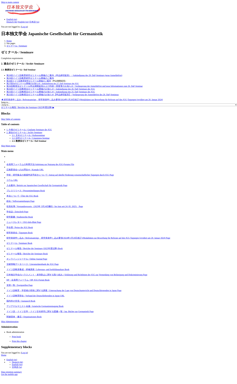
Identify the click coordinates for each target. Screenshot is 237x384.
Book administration (15, 332)
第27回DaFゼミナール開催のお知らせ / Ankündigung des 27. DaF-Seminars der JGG (42, 83)
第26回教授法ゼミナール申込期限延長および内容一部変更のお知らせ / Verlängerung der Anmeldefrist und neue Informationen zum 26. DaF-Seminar (74, 86)
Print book (16, 337)
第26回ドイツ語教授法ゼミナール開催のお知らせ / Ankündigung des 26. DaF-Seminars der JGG (50, 89)
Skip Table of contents (10, 119)
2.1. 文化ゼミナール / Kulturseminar (28, 135)
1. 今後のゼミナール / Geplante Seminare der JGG (29, 129)
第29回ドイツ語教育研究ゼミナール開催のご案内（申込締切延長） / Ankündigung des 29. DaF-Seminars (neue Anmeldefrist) (64, 75)
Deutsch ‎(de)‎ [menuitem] (12, 22)
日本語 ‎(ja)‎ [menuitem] (34, 22)
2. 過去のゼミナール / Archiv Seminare (24, 132)
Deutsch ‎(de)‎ (17, 362)
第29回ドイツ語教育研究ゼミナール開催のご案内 (30, 78)
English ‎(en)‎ (11, 19)
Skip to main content (10, 2)
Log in (24, 27)
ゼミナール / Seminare (16, 46)
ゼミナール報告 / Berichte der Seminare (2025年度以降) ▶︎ (27, 107)
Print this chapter (19, 341)
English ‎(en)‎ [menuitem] (23, 22)
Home (9, 41)
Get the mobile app (9, 374)
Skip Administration (9, 321)
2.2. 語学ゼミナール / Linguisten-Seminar (31, 138)
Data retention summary (11, 372)
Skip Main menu (8, 146)
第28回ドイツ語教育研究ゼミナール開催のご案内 (28, 81)
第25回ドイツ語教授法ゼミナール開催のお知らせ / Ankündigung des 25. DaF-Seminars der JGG (50, 92)
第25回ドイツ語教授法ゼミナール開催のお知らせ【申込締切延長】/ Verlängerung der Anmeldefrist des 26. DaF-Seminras (62, 94)
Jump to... (5, 102)
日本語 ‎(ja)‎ (17, 367)
